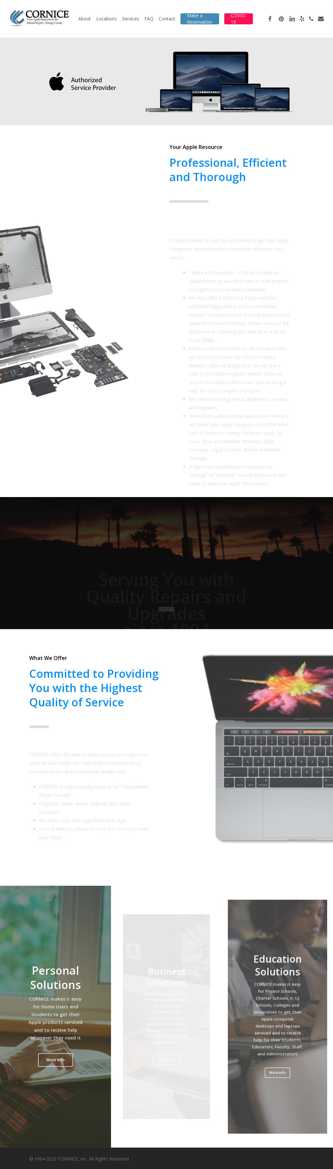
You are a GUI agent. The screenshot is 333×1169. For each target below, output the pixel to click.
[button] (55, 1060)
